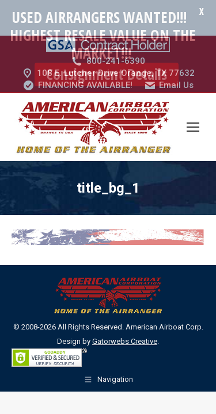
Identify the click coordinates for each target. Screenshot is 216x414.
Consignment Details (106, 74)
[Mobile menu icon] (192, 103)
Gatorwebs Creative (124, 317)
